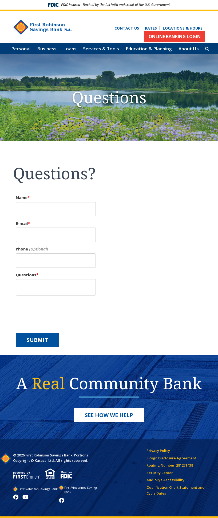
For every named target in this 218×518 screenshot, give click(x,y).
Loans (70, 49)
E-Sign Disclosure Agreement (171, 458)
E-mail (22, 223)
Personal (20, 49)
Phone (22, 249)
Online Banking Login (175, 36)
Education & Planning (149, 49)
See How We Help (109, 415)
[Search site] (207, 49)
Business (47, 49)
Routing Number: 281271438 (169, 465)
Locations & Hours (183, 28)
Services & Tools (101, 49)
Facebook (15, 497)
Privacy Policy (158, 450)
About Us (189, 49)
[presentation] (56, 311)
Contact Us (126, 28)
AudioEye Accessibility (165, 479)
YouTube (25, 497)
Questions (26, 274)
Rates (151, 28)
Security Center (159, 472)
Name (21, 197)
